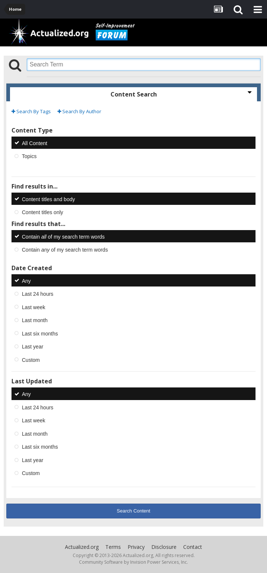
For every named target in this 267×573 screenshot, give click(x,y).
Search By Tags (31, 111)
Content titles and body (48, 199)
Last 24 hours (37, 294)
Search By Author (79, 111)
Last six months (40, 333)
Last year (32, 347)
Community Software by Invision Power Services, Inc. (133, 562)
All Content (34, 143)
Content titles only (42, 212)
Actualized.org (82, 546)
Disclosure (164, 546)
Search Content (133, 511)
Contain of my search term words (63, 236)
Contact (192, 546)
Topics (29, 156)
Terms (113, 546)
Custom (31, 360)
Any (26, 281)
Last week (33, 307)
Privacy (136, 546)
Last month (34, 320)
